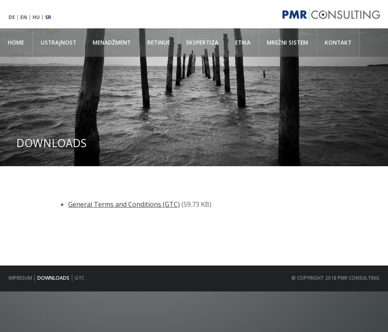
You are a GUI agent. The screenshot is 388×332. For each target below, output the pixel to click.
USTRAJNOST (58, 42)
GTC (79, 277)
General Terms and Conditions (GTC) (124, 204)
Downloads (53, 277)
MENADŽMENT (112, 42)
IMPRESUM (20, 277)
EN (23, 17)
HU (36, 17)
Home (16, 42)
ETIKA (242, 42)
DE (12, 17)
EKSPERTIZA (202, 42)
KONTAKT (338, 42)
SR (48, 17)
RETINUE (158, 42)
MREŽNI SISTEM (287, 42)
